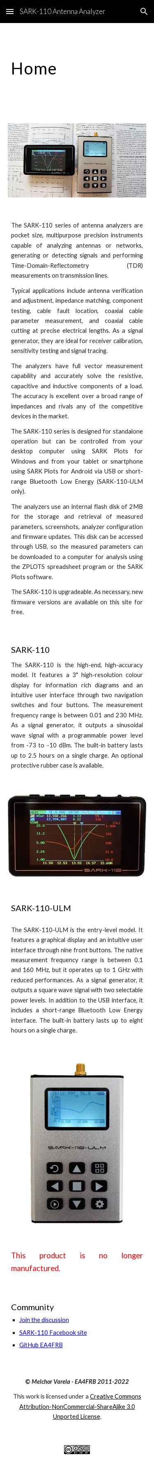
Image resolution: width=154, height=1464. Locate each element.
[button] (10, 11)
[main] (77, 68)
